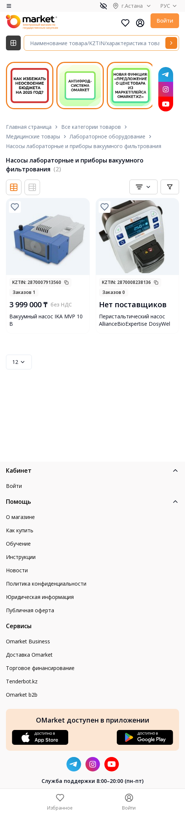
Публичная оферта (30, 610)
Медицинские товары (33, 136)
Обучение (18, 543)
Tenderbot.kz (21, 681)
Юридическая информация (40, 596)
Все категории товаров (91, 126)
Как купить (19, 530)
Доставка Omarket (29, 654)
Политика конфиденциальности (46, 583)
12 (19, 361)
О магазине (20, 516)
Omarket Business (28, 641)
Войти (164, 20)
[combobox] (143, 187)
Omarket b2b (21, 694)
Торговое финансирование (40, 667)
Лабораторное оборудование (107, 136)
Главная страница (29, 126)
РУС (169, 5)
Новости (17, 570)
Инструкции (21, 556)
